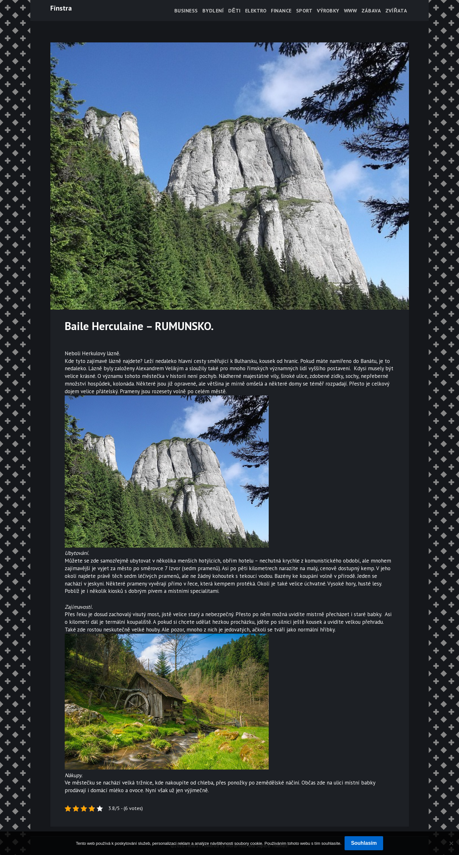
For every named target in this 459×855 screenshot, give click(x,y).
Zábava (371, 10)
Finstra (61, 8)
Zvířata (396, 10)
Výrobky (328, 10)
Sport (304, 10)
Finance (281, 10)
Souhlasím (364, 843)
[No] (451, 843)
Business (186, 10)
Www (350, 10)
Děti (234, 10)
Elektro (256, 10)
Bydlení (213, 10)
